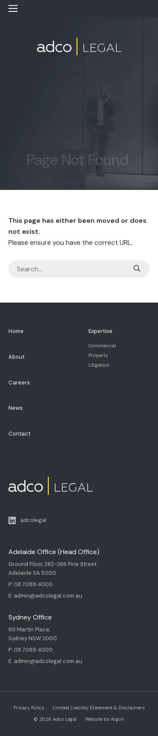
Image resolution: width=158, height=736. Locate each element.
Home (16, 331)
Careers (19, 382)
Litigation (99, 365)
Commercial (102, 346)
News (15, 407)
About (16, 356)
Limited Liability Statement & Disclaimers (99, 708)
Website (93, 719)
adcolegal (27, 521)
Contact (19, 433)
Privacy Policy (28, 708)
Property (98, 355)
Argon (117, 719)
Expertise (100, 331)
